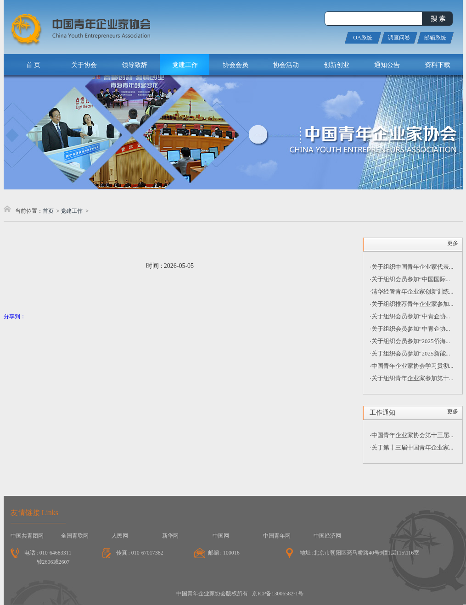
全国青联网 (75, 536)
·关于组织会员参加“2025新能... (410, 353)
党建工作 (72, 211)
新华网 (170, 536)
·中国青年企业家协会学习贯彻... (412, 365)
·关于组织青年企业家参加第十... (412, 378)
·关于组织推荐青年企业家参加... (412, 303)
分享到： (15, 316)
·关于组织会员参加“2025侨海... (410, 341)
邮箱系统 (435, 37)
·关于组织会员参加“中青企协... (410, 316)
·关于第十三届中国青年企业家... (412, 447)
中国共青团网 (27, 536)
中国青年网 (277, 536)
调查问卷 (399, 37)
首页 (48, 211)
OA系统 (362, 37)
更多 (452, 243)
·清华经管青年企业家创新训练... (412, 291)
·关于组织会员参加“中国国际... (410, 279)
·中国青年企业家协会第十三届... (412, 435)
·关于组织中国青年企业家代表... (412, 266)
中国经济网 (327, 536)
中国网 (221, 536)
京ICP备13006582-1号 (278, 593)
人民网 (120, 536)
